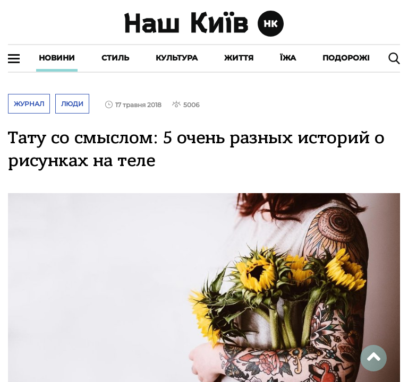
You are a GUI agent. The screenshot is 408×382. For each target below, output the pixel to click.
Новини (57, 58)
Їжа (288, 58)
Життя (238, 58)
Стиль (115, 58)
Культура (177, 58)
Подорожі (346, 58)
